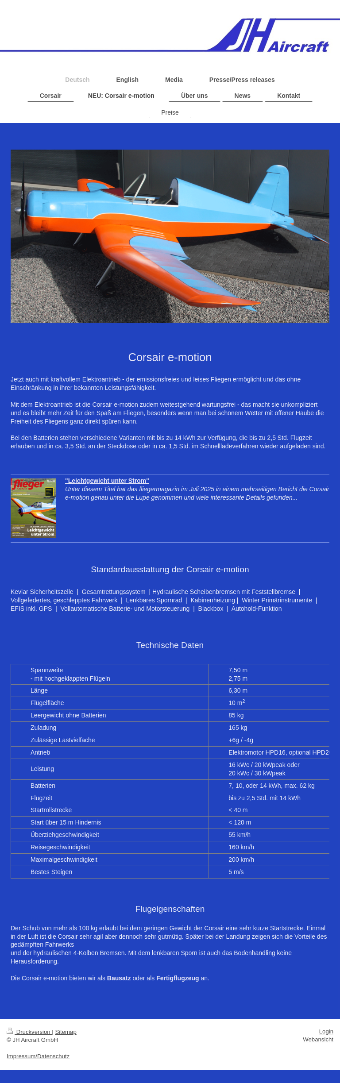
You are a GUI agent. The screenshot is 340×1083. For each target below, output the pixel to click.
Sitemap (65, 1032)
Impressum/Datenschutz (38, 1056)
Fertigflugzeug (177, 978)
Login (326, 1031)
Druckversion (29, 1032)
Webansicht (318, 1039)
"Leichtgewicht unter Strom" (107, 480)
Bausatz (119, 978)
